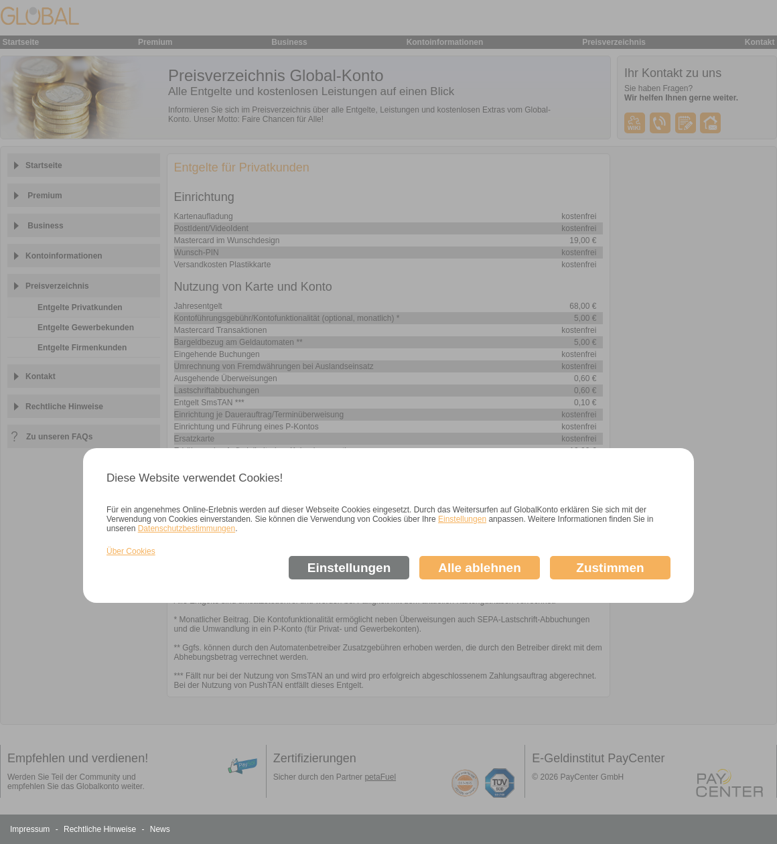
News (160, 829)
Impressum (31, 829)
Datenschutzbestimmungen (186, 528)
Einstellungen (462, 519)
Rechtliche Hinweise (101, 829)
